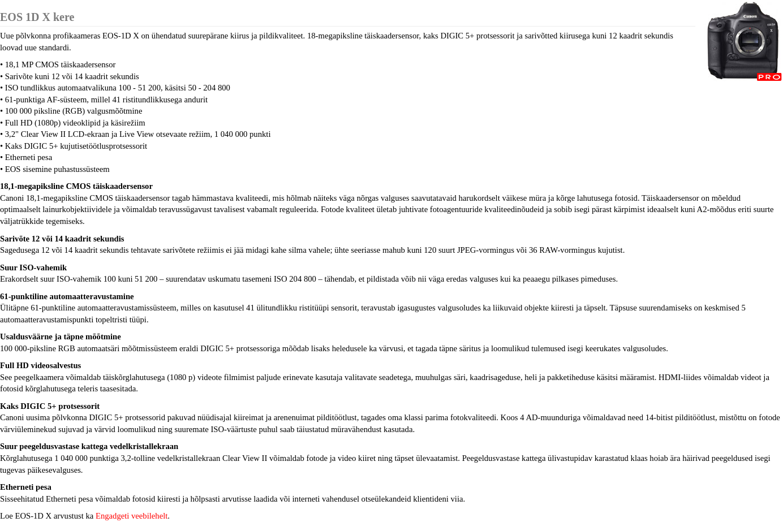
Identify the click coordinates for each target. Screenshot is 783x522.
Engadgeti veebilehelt (131, 515)
